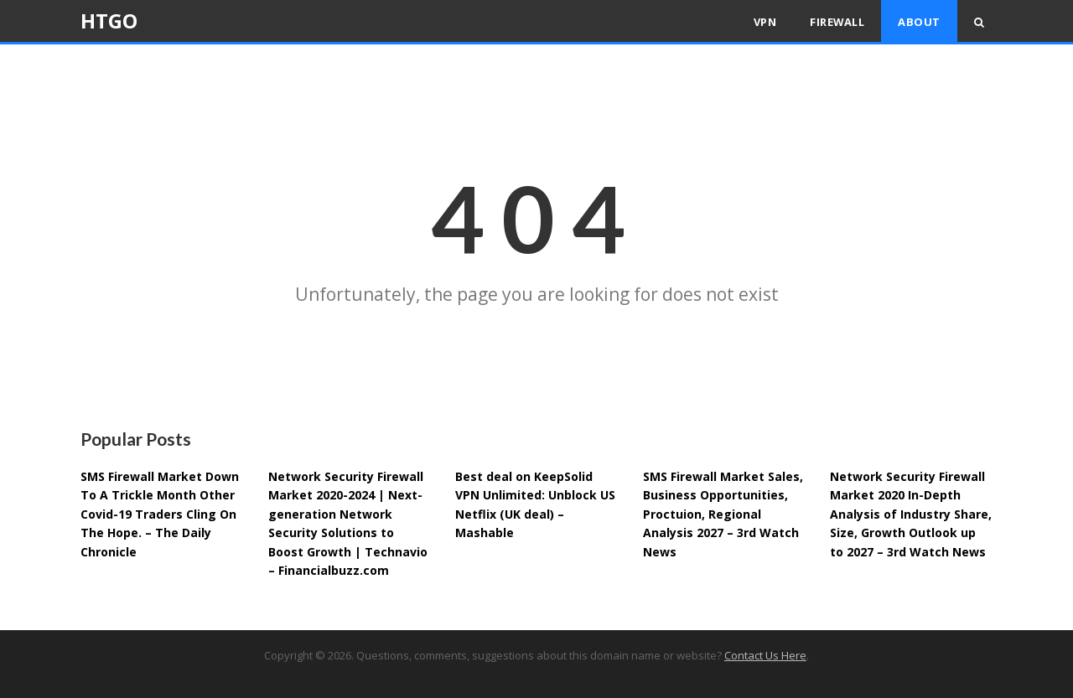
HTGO (108, 20)
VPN (765, 21)
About (919, 21)
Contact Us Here (765, 655)
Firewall (837, 21)
